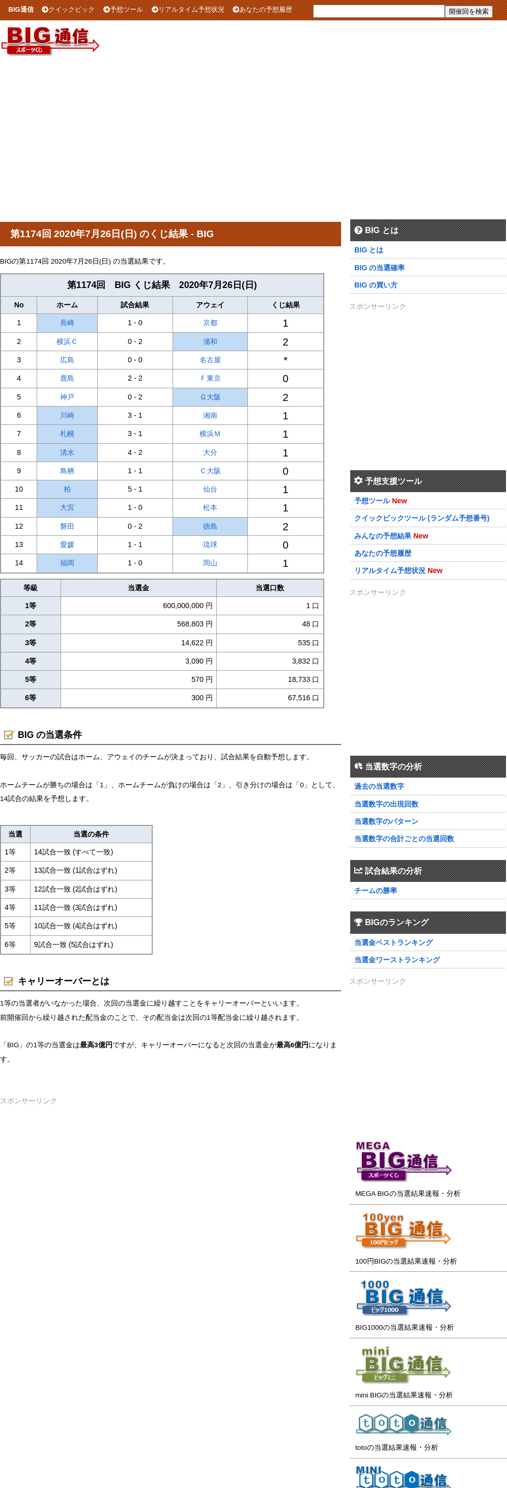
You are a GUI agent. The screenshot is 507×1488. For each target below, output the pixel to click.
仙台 (210, 489)
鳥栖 (67, 471)
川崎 (67, 415)
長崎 (67, 323)
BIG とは (368, 250)
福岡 (67, 563)
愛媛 (67, 544)
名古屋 (210, 360)
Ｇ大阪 (210, 397)
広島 (67, 360)
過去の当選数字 (379, 786)
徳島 (210, 526)
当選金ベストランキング (393, 942)
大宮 (67, 507)
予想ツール (123, 9)
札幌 (67, 434)
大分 (210, 452)
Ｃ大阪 (210, 471)
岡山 (210, 563)
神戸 (67, 397)
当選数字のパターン (386, 821)
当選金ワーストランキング (397, 960)
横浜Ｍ (210, 434)
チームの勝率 (375, 890)
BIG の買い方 (376, 285)
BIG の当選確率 (379, 268)
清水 (67, 452)
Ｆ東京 (210, 378)
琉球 (210, 544)
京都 (210, 323)
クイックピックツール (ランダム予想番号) (422, 518)
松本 (210, 507)
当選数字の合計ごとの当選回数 (404, 839)
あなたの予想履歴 (262, 9)
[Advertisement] (253, 137)
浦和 (210, 341)
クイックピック (68, 9)
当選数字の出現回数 (386, 804)
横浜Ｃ (67, 341)
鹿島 (67, 378)
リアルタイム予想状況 (188, 9)
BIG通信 (21, 9)
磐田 (67, 526)
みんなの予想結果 (382, 536)
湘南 (210, 415)
